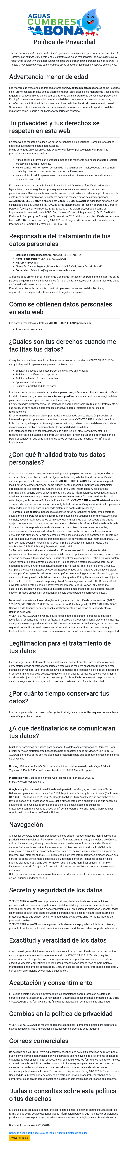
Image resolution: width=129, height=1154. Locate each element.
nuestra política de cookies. (72, 1132)
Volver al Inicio (19, 1137)
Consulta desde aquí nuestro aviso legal (32, 1132)
